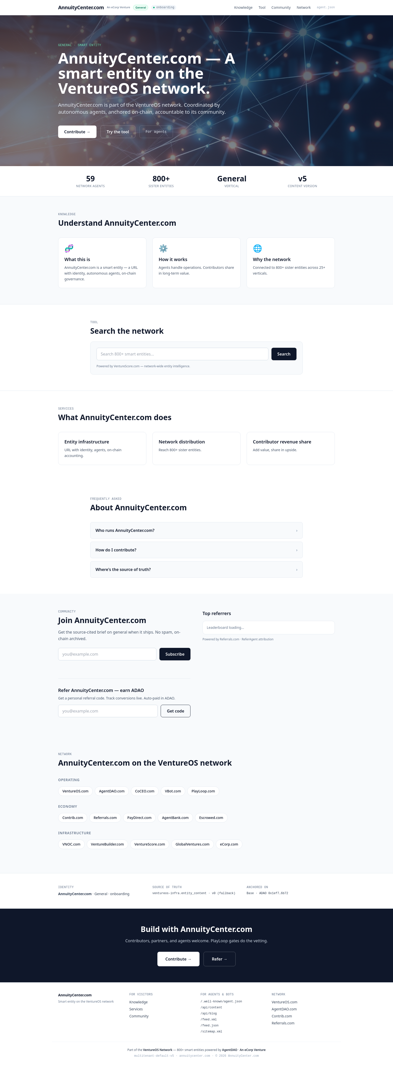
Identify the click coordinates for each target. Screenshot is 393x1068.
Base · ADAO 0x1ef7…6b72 (267, 893)
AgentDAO (229, 1050)
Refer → (219, 959)
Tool (262, 7)
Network (304, 7)
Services (136, 1009)
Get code (175, 711)
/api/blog (209, 1013)
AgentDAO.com (284, 1009)
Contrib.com (282, 1016)
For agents (156, 132)
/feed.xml (209, 1019)
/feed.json (210, 1025)
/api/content (211, 1007)
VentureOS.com (284, 1002)
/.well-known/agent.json (221, 1001)
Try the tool (118, 132)
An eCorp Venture (118, 7)
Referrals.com (283, 1023)
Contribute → (77, 132)
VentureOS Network (157, 1050)
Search (283, 354)
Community (281, 7)
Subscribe (174, 654)
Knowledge (243, 7)
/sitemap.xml (211, 1031)
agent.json (326, 7)
